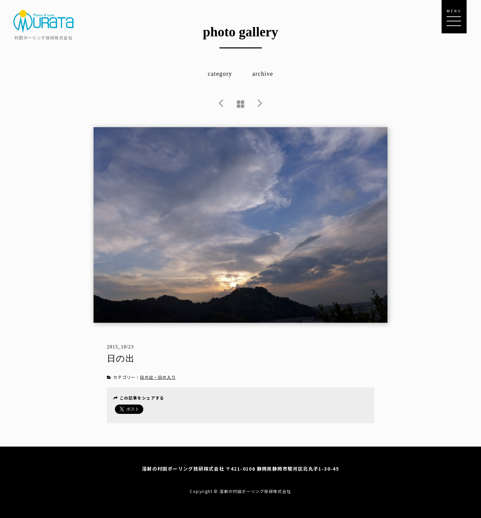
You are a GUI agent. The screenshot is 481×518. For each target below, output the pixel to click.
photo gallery (240, 31)
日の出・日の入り (158, 377)
